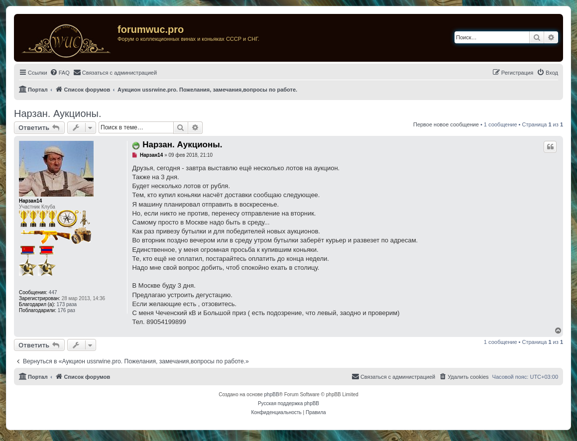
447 (53, 292)
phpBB (271, 394)
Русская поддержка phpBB (288, 403)
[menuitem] (60, 73)
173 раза (67, 304)
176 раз (66, 310)
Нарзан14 (30, 201)
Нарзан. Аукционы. (58, 113)
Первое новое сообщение (446, 124)
